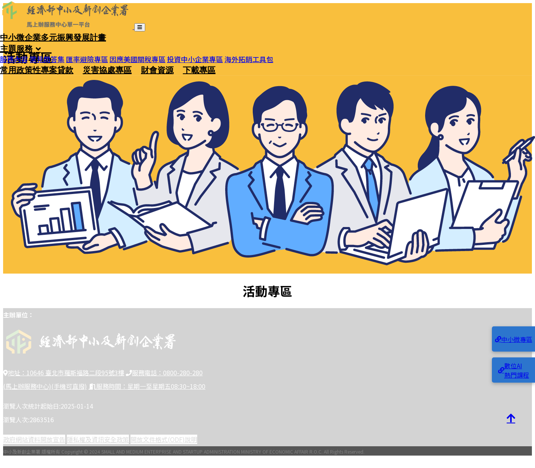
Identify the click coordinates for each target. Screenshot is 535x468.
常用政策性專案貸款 (36, 69)
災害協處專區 (107, 69)
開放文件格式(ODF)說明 (163, 439)
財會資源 (157, 69)
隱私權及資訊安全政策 (98, 439)
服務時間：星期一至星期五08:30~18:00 (147, 386)
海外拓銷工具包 (248, 56)
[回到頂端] (511, 418)
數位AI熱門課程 (513, 370)
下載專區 (199, 69)
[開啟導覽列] (139, 27)
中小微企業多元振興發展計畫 (53, 36)
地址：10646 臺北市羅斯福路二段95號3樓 (63, 372)
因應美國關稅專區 (137, 56)
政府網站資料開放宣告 (34, 439)
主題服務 (16, 48)
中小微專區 (513, 339)
